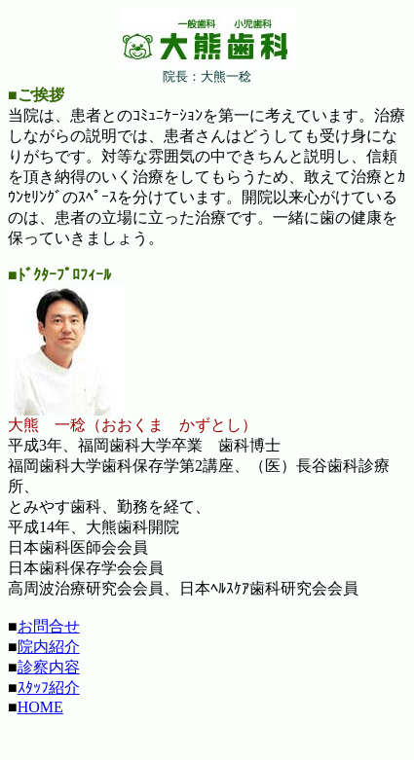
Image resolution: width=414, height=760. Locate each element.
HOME (40, 707)
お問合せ (49, 626)
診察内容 (49, 667)
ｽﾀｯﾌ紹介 (49, 687)
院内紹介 (49, 646)
